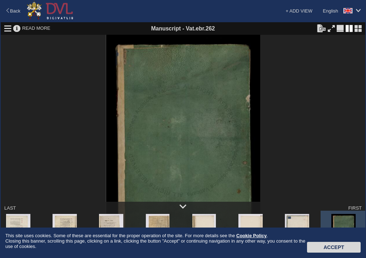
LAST (10, 208)
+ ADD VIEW (299, 11)
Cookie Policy (251, 235)
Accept (333, 247)
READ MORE (36, 28)
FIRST (355, 208)
